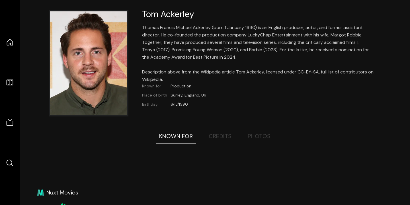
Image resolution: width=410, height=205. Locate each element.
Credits (220, 136)
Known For (176, 136)
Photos (259, 136)
